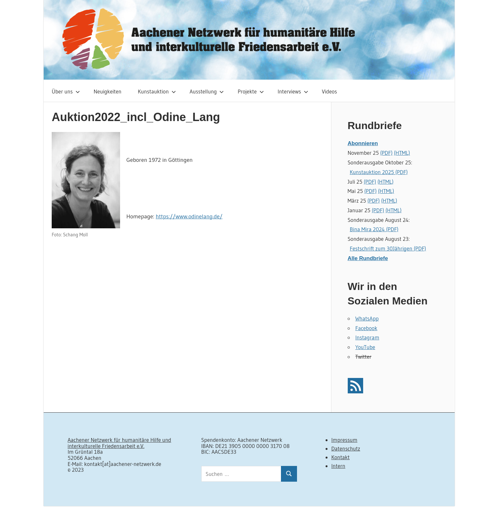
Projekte (251, 91)
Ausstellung (207, 91)
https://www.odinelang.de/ (189, 216)
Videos (329, 91)
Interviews (293, 91)
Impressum (344, 439)
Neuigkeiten (108, 91)
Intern (338, 465)
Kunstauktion (157, 91)
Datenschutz (345, 448)
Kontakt (340, 457)
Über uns (66, 91)
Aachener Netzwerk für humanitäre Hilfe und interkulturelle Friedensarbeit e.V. (119, 442)
